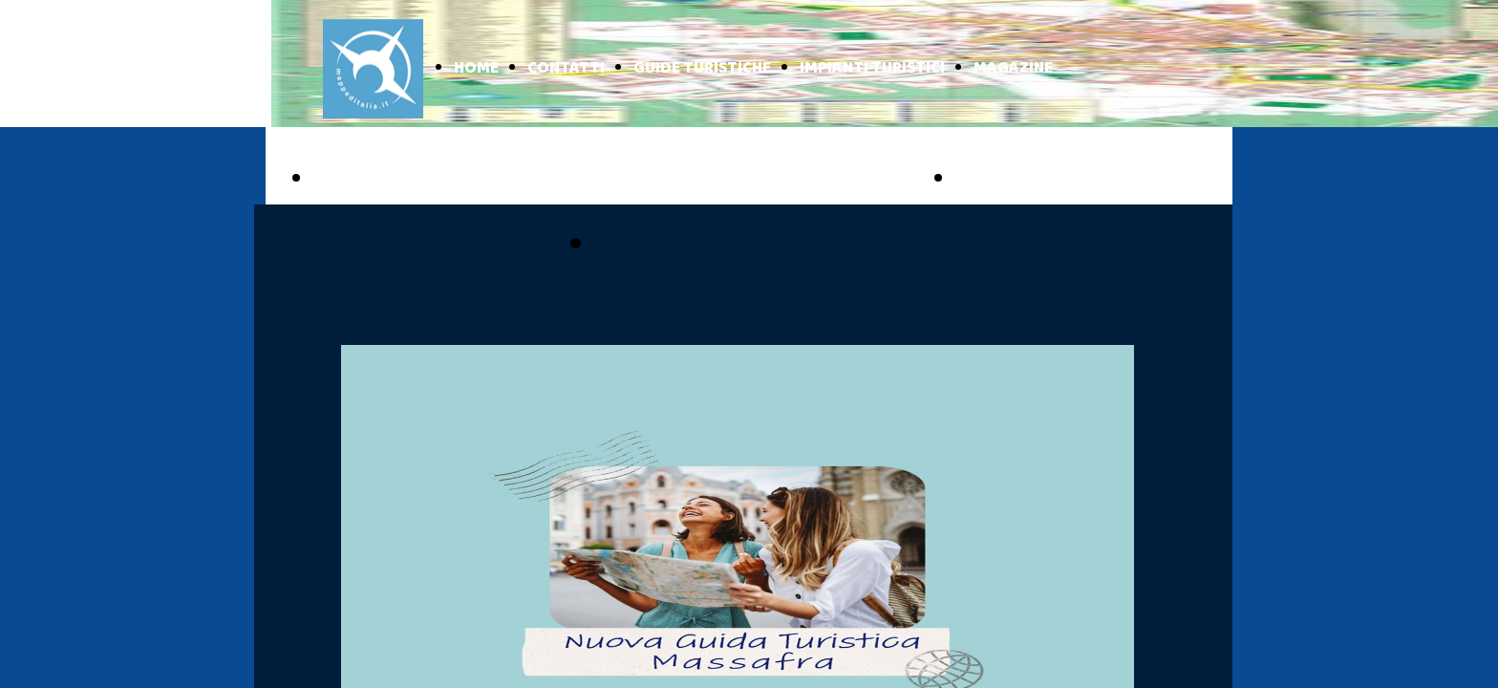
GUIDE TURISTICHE (702, 68)
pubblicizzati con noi (736, 246)
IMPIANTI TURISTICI (872, 68)
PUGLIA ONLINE (397, 179)
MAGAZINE (1013, 68)
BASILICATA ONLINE (1061, 179)
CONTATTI (566, 68)
